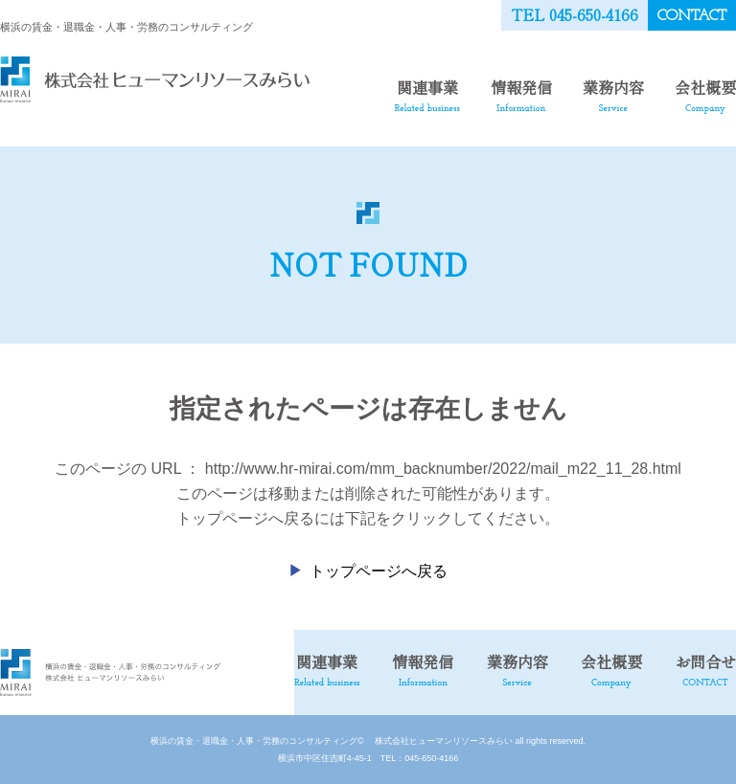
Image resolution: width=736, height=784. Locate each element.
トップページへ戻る (379, 571)
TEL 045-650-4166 (574, 14)
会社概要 (705, 95)
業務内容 (613, 95)
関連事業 (427, 95)
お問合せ (705, 669)
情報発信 (521, 95)
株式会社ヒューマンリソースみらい (439, 741)
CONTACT (691, 16)
